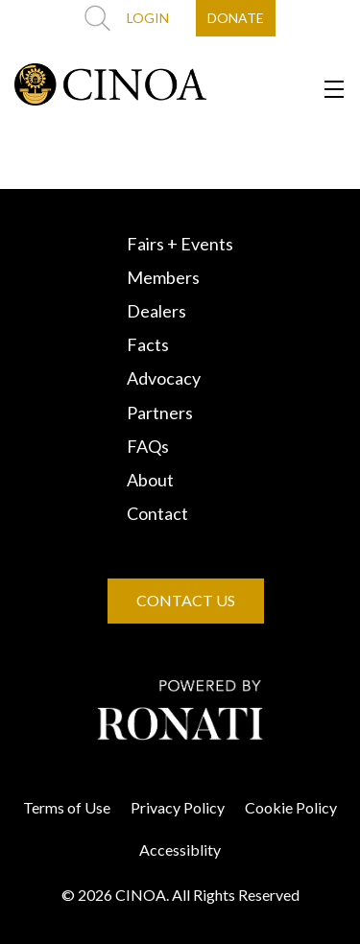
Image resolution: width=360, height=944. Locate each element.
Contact (157, 513)
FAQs (148, 446)
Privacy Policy (178, 807)
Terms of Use (66, 807)
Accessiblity (180, 849)
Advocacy (164, 378)
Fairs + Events (180, 243)
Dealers (156, 310)
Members (163, 277)
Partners (160, 412)
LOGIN (148, 18)
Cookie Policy (291, 807)
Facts (148, 344)
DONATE (235, 18)
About (150, 479)
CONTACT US (185, 600)
